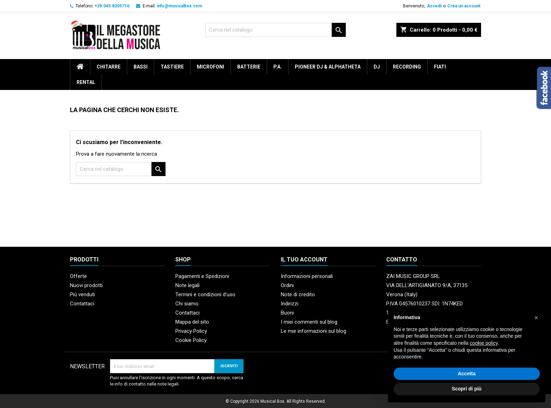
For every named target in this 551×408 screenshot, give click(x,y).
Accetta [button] (467, 373)
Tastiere (172, 67)
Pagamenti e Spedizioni (202, 276)
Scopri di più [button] (467, 388)
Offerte (78, 276)
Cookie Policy (191, 340)
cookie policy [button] (484, 343)
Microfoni (210, 67)
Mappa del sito (192, 322)
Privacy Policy (191, 331)
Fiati (440, 67)
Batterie (248, 67)
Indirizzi (289, 303)
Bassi (141, 67)
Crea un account (463, 6)
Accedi (434, 6)
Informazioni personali (307, 276)
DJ (377, 67)
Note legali (187, 285)
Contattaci (82, 303)
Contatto (401, 259)
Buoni (287, 313)
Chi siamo (187, 303)
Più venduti (82, 294)
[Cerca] (275, 30)
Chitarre (109, 67)
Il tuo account (304, 259)
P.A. (277, 67)
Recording (407, 67)
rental (86, 82)
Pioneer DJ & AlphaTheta (328, 67)
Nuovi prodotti (86, 285)
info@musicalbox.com (179, 6)
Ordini (287, 285)
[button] (536, 317)
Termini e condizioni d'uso (205, 294)
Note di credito (298, 294)
